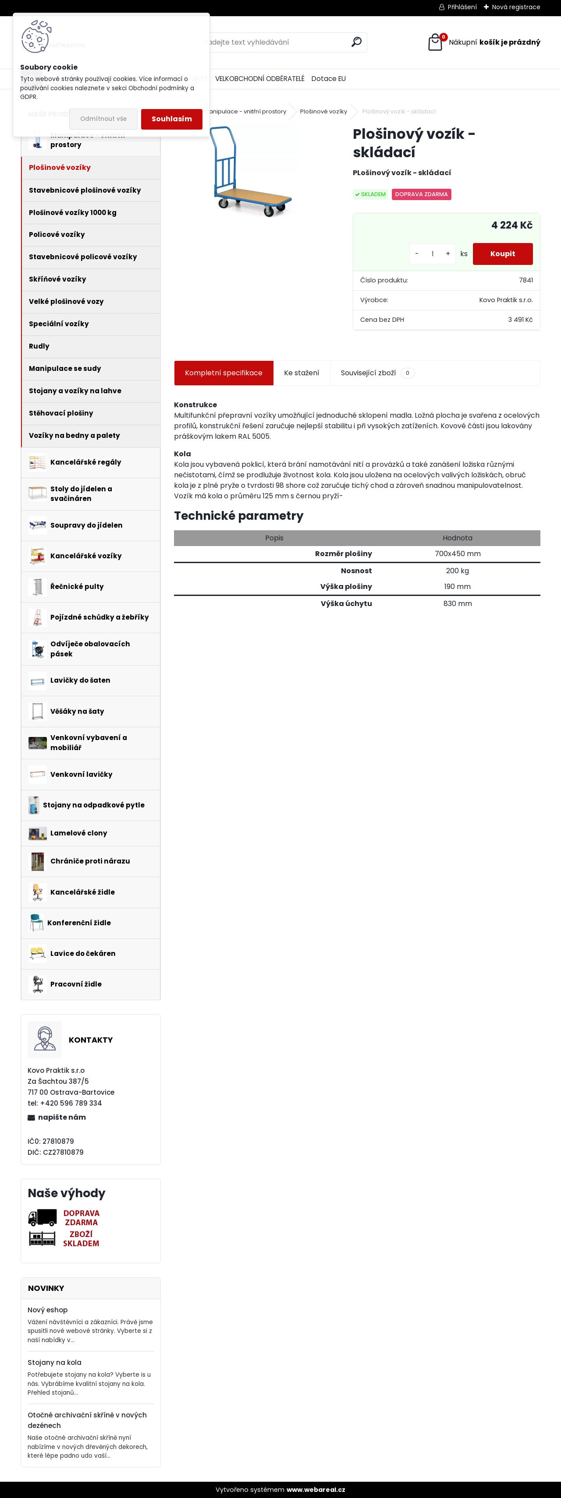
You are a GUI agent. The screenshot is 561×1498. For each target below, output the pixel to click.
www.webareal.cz (316, 1489)
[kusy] (432, 254)
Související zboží (378, 373)
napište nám (62, 1117)
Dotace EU (329, 78)
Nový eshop (47, 1310)
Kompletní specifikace (224, 373)
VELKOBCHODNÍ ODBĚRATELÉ (260, 78)
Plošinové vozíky (323, 111)
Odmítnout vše (103, 119)
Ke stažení (302, 373)
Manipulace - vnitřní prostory (245, 111)
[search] (357, 42)
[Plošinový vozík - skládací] (249, 173)
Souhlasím (172, 119)
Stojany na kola (55, 1362)
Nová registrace (516, 7)
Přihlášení (462, 7)
